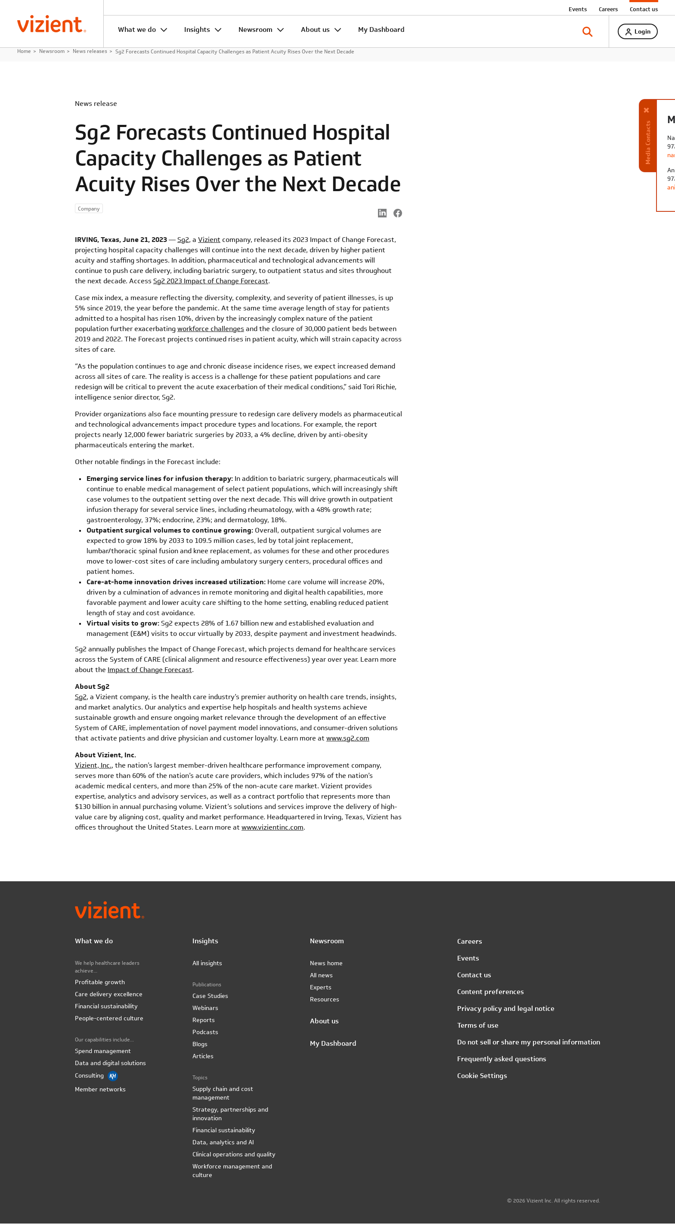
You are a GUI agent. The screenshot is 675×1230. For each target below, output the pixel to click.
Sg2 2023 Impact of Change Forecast (210, 287)
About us (315, 29)
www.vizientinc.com (272, 834)
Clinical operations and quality (234, 1161)
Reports (203, 1026)
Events (578, 9)
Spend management (103, 1057)
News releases (90, 57)
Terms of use (478, 1031)
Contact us (644, 9)
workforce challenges (210, 335)
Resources (324, 1006)
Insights (197, 29)
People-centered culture (109, 1025)
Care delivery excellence (108, 1000)
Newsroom (255, 29)
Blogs (199, 1050)
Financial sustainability (106, 1012)
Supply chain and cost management (222, 1099)
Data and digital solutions (110, 1069)
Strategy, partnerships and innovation (230, 1120)
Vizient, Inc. (93, 772)
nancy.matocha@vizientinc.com (601, 155)
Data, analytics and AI (223, 1149)
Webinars (205, 1014)
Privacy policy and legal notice (505, 1014)
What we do (137, 29)
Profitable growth (100, 988)
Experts (320, 994)
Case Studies (210, 1002)
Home (24, 57)
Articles (203, 1062)
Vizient (209, 246)
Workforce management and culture (232, 1177)
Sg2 (183, 246)
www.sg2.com (347, 744)
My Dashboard (381, 29)
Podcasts (205, 1038)
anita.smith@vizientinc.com (595, 187)
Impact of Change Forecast (150, 676)
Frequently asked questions (501, 1065)
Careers (608, 9)
